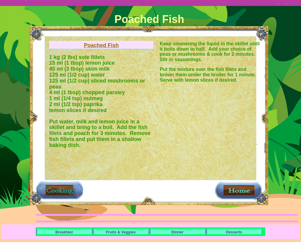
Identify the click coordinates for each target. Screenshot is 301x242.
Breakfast (64, 232)
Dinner (177, 232)
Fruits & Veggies (121, 232)
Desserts (234, 232)
